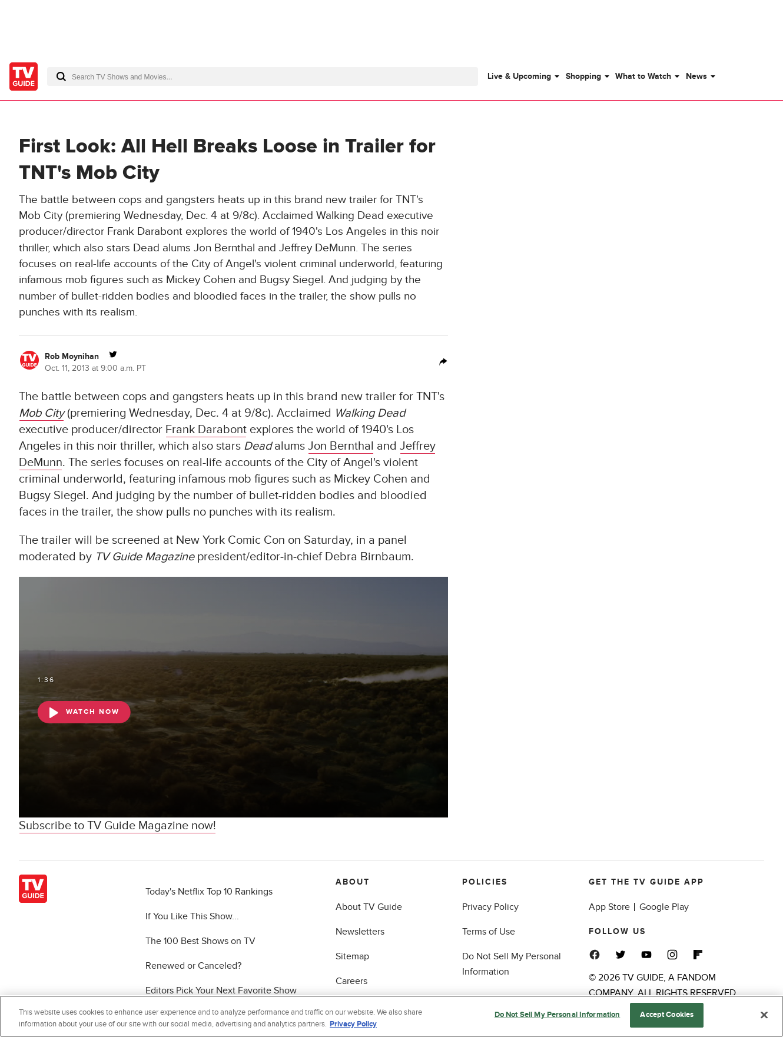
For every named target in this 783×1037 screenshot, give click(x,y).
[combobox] (262, 76)
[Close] (764, 1015)
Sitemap (352, 956)
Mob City (41, 413)
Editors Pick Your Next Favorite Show (221, 990)
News (696, 76)
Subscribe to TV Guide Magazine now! (117, 826)
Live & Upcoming (519, 76)
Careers (351, 981)
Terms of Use (488, 932)
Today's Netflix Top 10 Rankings (209, 892)
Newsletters (360, 932)
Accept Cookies (667, 1016)
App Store (609, 907)
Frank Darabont (206, 430)
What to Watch (643, 76)
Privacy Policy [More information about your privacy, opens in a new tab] (353, 1024)
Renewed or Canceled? (193, 966)
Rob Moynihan (72, 356)
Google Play (664, 907)
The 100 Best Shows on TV (200, 941)
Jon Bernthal (341, 446)
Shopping (583, 76)
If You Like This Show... (192, 916)
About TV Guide (369, 907)
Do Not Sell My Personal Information (558, 1016)
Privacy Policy (490, 907)
